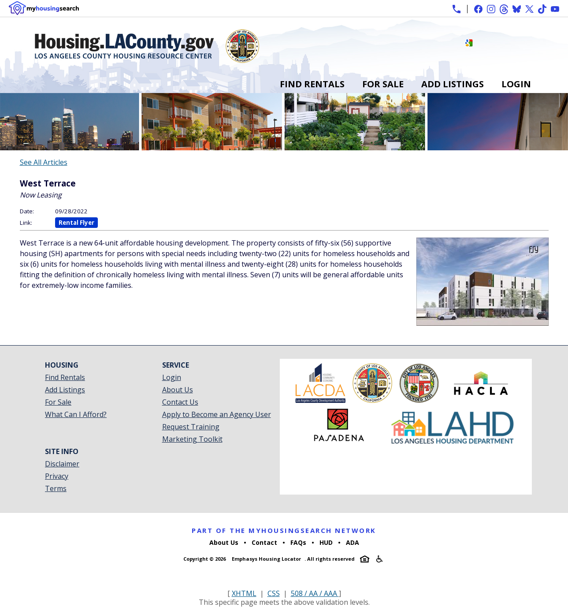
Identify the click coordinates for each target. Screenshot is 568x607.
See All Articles (43, 162)
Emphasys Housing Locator (266, 558)
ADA (352, 542)
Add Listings (452, 84)
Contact (264, 542)
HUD (326, 542)
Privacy (56, 476)
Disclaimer (62, 464)
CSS (273, 593)
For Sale (383, 84)
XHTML (244, 593)
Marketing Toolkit (192, 439)
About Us (177, 390)
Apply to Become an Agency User (216, 414)
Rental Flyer (76, 223)
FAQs (298, 542)
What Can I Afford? (76, 414)
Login (516, 84)
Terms (56, 488)
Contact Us (180, 402)
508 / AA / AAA (315, 593)
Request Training (190, 427)
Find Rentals (312, 84)
